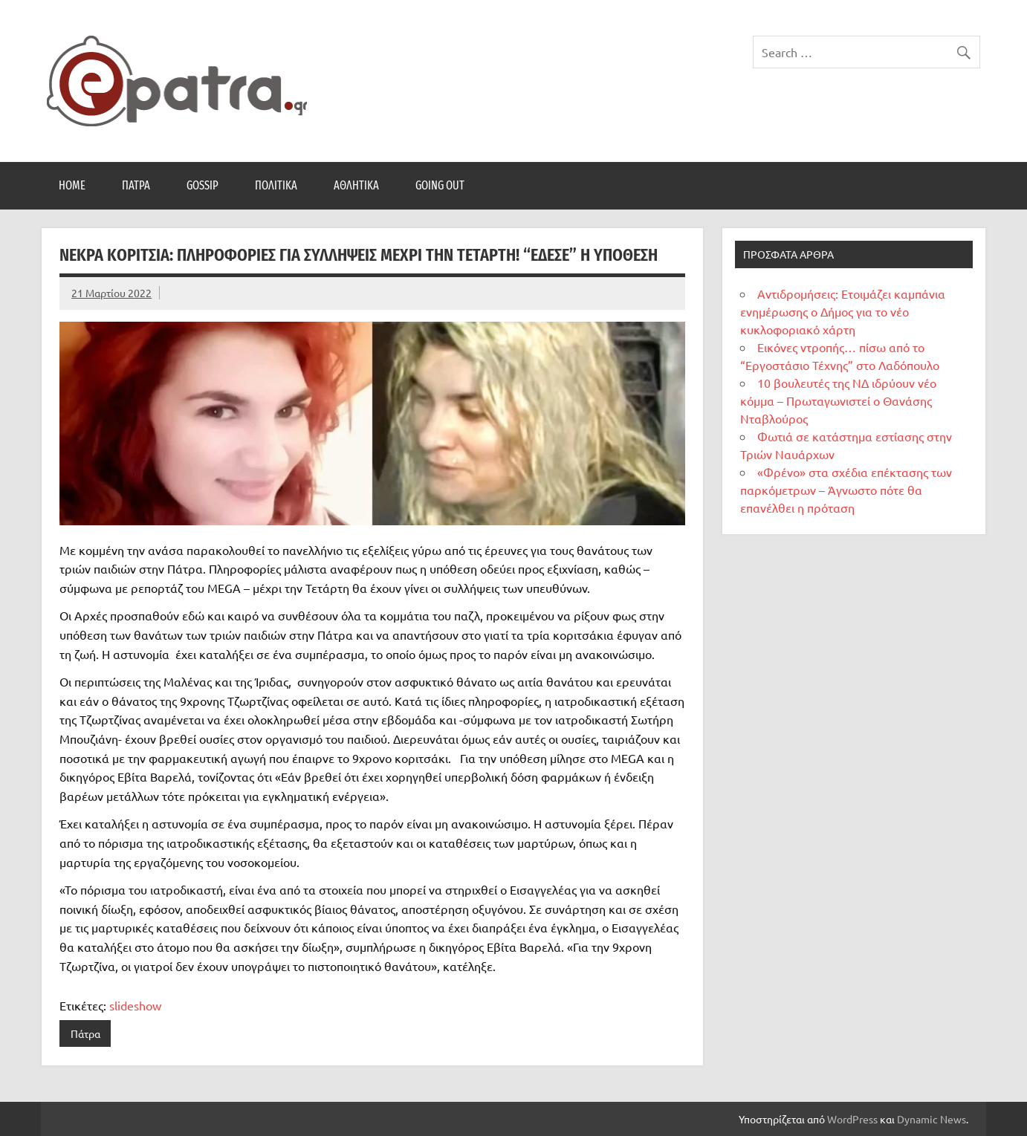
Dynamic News (931, 1119)
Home (72, 185)
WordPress (852, 1119)
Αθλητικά (356, 185)
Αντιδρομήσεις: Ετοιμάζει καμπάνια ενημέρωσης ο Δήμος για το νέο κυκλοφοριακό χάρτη (842, 311)
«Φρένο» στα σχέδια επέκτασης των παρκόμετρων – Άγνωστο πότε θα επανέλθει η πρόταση (846, 489)
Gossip (202, 185)
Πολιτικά (276, 185)
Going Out (439, 185)
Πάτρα (136, 185)
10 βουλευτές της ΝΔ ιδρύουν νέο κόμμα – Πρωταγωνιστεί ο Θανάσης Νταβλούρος (838, 400)
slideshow (135, 1005)
